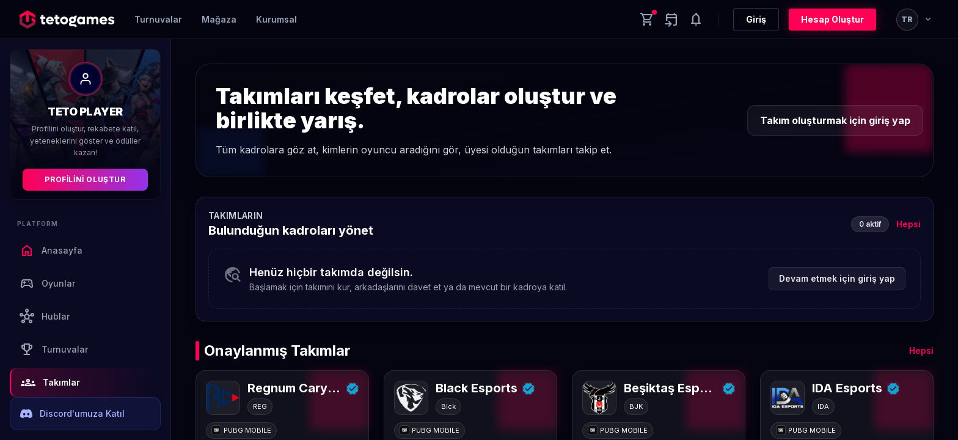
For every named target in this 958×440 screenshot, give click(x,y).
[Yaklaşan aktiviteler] (671, 19)
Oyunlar (47, 283)
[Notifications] (696, 19)
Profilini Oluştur (85, 179)
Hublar (45, 316)
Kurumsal (276, 19)
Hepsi (908, 224)
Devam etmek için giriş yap (837, 278)
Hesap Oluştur (832, 19)
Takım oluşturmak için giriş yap (835, 120)
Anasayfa (51, 250)
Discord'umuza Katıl (72, 414)
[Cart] (647, 19)
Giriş (756, 19)
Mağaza (219, 19)
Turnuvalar (158, 19)
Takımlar (50, 382)
